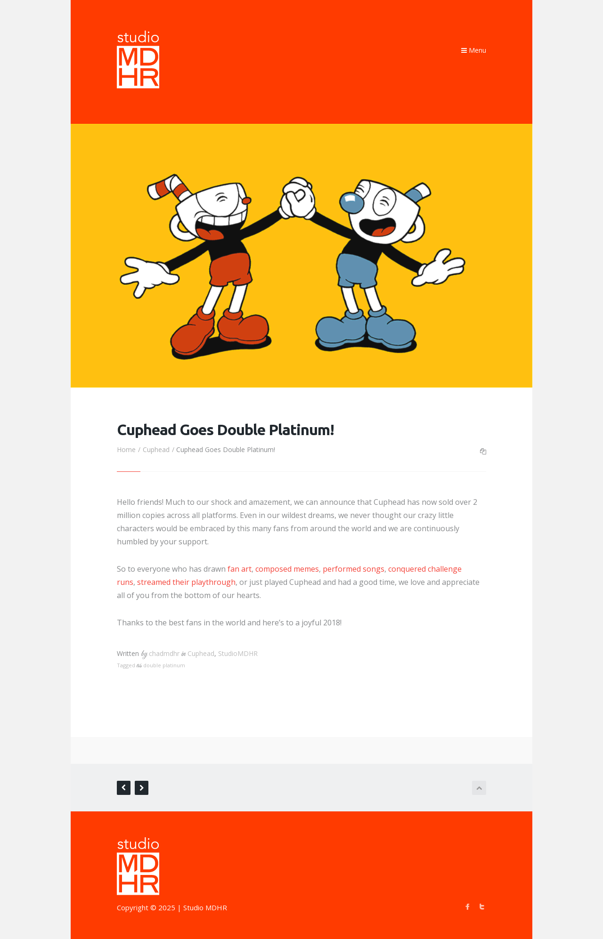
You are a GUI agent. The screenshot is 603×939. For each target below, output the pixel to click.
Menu (473, 50)
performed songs (353, 569)
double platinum (164, 665)
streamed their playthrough (186, 582)
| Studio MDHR (202, 907)
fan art (240, 569)
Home (126, 449)
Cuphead (156, 449)
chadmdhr (164, 653)
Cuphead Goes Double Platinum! (225, 429)
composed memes (287, 569)
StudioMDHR (238, 653)
